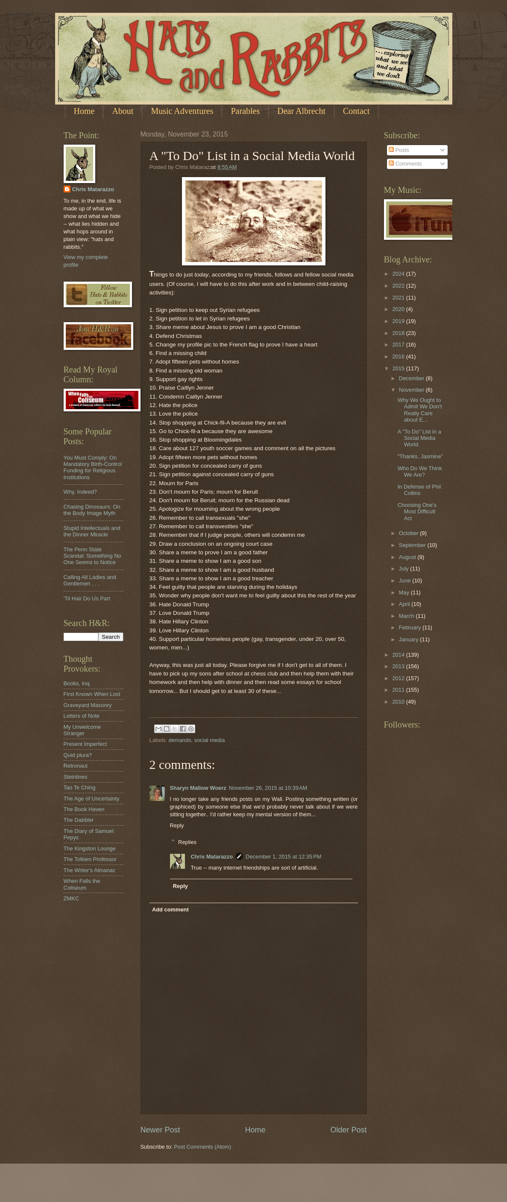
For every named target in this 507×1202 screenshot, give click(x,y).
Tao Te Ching (80, 787)
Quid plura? (78, 755)
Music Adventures (182, 111)
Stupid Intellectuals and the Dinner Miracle (92, 531)
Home (84, 111)
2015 (399, 368)
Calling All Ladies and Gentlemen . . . (90, 580)
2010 (399, 701)
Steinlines (76, 777)
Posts (399, 150)
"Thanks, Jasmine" (420, 456)
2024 (399, 274)
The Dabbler (79, 820)
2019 (399, 321)
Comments (405, 163)
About (122, 111)
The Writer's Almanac (90, 870)
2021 (399, 297)
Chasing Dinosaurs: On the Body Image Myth (92, 510)
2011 (399, 690)
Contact (356, 111)
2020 (399, 309)
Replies (187, 841)
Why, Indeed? (80, 492)
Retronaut (76, 766)
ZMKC (71, 898)
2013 (399, 666)
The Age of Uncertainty (92, 798)
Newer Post (160, 1130)
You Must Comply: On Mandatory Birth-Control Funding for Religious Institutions (93, 467)
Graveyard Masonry (88, 705)
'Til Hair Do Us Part (87, 598)
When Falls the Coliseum (82, 884)
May (405, 592)
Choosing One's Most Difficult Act (417, 511)
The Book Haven (84, 809)
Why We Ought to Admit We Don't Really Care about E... (420, 410)
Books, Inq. (77, 683)
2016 (399, 356)
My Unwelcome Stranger (82, 730)
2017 (399, 344)
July (404, 568)
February (410, 627)
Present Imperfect (85, 744)
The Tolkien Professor (90, 859)
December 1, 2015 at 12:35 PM (283, 856)
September (413, 545)
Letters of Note (82, 716)
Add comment (170, 909)
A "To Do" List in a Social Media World (419, 438)
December (412, 378)
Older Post (348, 1130)
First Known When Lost (92, 694)
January (409, 639)
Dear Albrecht (301, 111)
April (405, 604)
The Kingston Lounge (90, 848)
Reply (177, 825)
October (409, 533)
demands (180, 740)
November (412, 390)
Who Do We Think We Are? (420, 471)
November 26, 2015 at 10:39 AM (268, 788)
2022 (399, 285)
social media (209, 740)
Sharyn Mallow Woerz (198, 788)
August (408, 557)
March (407, 616)
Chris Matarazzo (211, 856)
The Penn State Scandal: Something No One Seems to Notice (92, 556)
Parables (245, 111)
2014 (399, 655)
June (406, 580)
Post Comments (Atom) (202, 1147)
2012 (399, 678)
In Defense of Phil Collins (419, 489)
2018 (399, 333)
